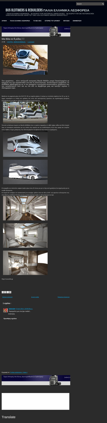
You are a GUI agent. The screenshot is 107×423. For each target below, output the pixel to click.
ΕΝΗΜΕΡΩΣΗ (77, 21)
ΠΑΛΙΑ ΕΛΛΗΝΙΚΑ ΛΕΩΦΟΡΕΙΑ (20, 21)
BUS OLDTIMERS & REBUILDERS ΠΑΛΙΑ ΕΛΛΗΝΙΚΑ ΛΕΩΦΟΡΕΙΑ (47, 10)
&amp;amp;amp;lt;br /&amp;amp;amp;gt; (35, 401)
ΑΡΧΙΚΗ (4, 21)
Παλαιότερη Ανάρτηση (64, 297)
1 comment (31, 42)
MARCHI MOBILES (20, 42)
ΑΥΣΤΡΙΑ (10, 42)
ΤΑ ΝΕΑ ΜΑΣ (37, 21)
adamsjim (12, 309)
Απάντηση (11, 314)
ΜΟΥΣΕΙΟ (66, 21)
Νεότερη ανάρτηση (7, 297)
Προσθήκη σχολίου (10, 318)
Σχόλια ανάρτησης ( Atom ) (18, 372)
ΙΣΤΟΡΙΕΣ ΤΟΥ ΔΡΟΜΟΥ (52, 21)
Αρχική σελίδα (35, 297)
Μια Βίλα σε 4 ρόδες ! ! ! (13, 39)
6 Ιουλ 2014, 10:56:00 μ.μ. (24, 309)
